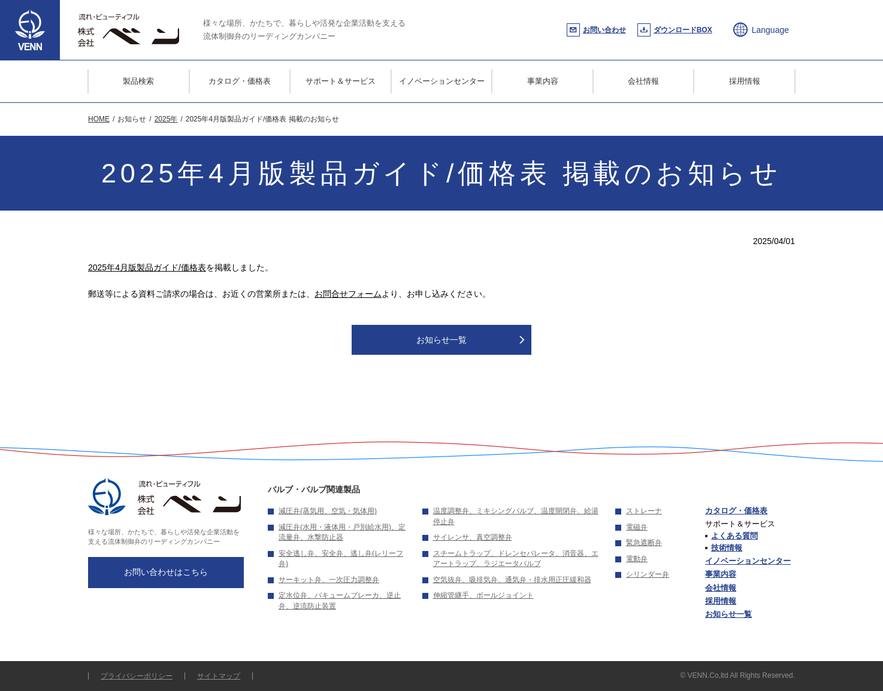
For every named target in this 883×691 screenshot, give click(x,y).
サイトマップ (218, 676)
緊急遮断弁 (644, 542)
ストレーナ (644, 511)
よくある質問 (734, 535)
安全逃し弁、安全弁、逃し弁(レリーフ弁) (341, 558)
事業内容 (542, 81)
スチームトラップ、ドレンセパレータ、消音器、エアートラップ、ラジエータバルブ (515, 558)
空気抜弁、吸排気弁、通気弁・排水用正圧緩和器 (512, 580)
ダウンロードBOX (683, 30)
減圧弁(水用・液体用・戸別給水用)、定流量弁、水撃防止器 (342, 532)
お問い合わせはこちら (166, 572)
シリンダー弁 (647, 574)
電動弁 (637, 559)
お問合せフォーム (348, 294)
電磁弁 (637, 527)
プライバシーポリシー (137, 676)
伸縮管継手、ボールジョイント (483, 595)
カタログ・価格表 (239, 81)
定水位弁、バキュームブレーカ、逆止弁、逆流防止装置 (340, 600)
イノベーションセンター (442, 81)
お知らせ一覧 (441, 340)
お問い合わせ (604, 30)
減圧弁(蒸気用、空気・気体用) (328, 511)
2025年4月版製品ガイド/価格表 (147, 267)
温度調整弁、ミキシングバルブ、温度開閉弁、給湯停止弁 (515, 516)
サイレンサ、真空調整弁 (472, 537)
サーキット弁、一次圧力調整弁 (329, 580)
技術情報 (726, 547)
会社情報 (643, 81)
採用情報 (744, 81)
